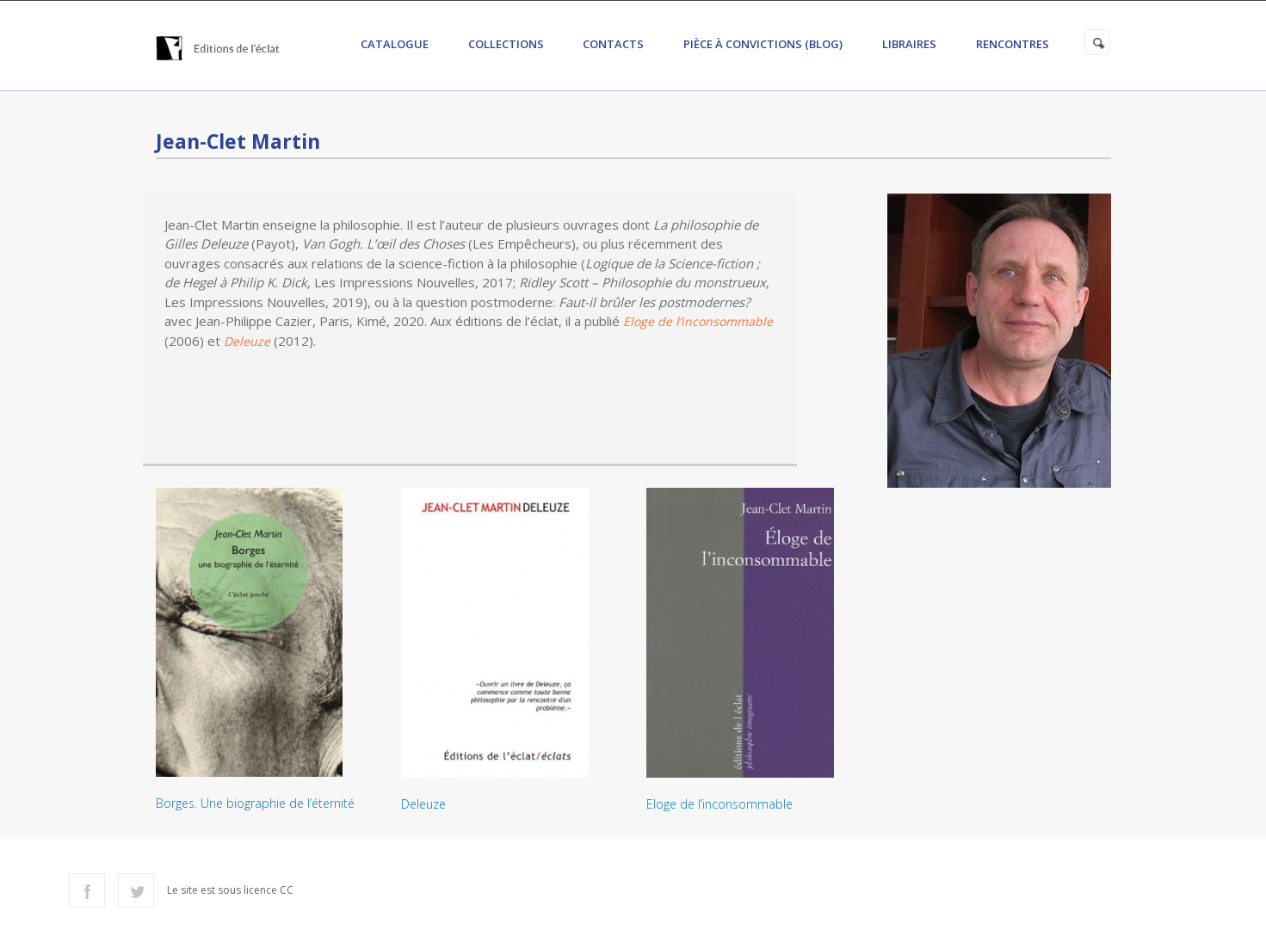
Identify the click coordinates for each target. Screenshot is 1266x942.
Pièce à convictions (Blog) (763, 44)
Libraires (909, 44)
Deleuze (423, 804)
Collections (506, 44)
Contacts (613, 44)
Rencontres (1012, 44)
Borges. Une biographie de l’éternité (255, 803)
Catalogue (395, 44)
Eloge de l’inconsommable (719, 804)
